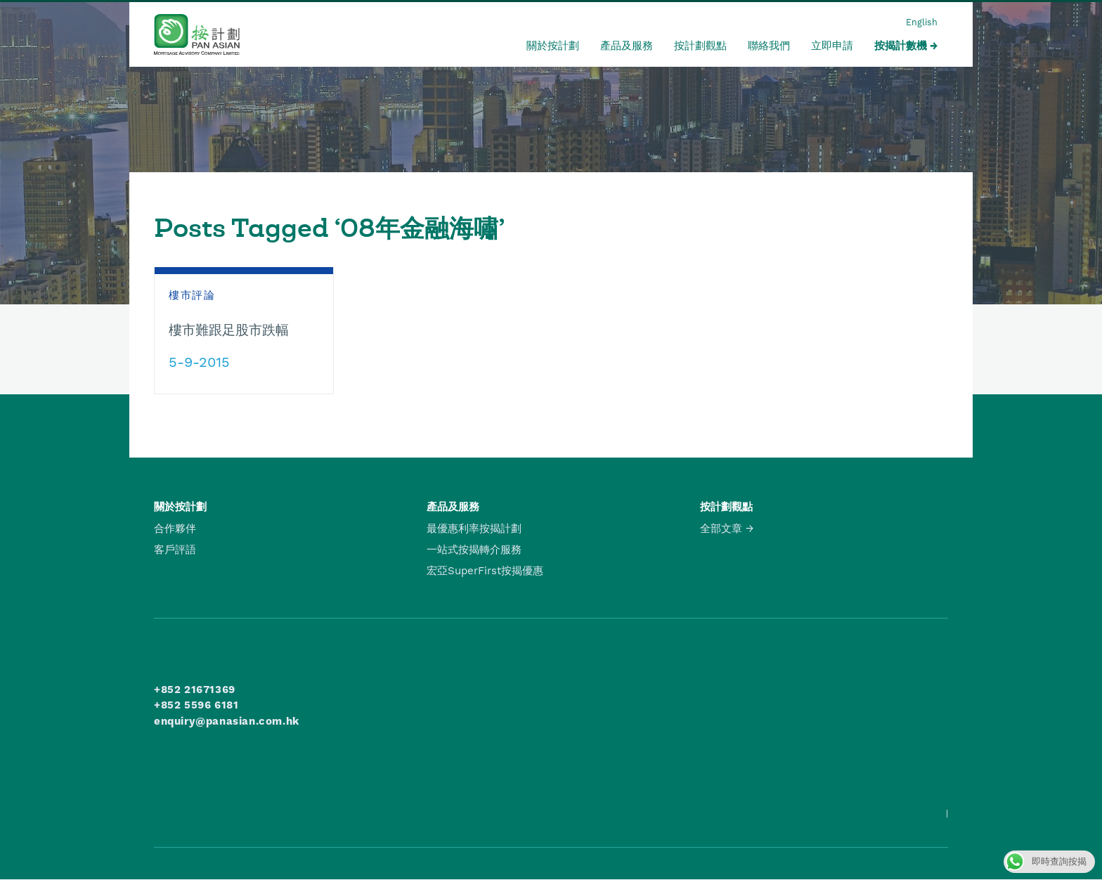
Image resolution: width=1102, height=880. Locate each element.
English (922, 22)
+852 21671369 (194, 689)
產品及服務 (626, 45)
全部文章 (721, 528)
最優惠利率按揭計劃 (474, 528)
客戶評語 (175, 549)
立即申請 (832, 45)
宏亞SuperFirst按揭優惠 (485, 570)
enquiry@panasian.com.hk (226, 721)
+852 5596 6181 (196, 705)
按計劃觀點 (700, 45)
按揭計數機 (900, 45)
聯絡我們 (769, 45)
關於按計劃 (552, 45)
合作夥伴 (175, 528)
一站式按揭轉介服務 (474, 549)
